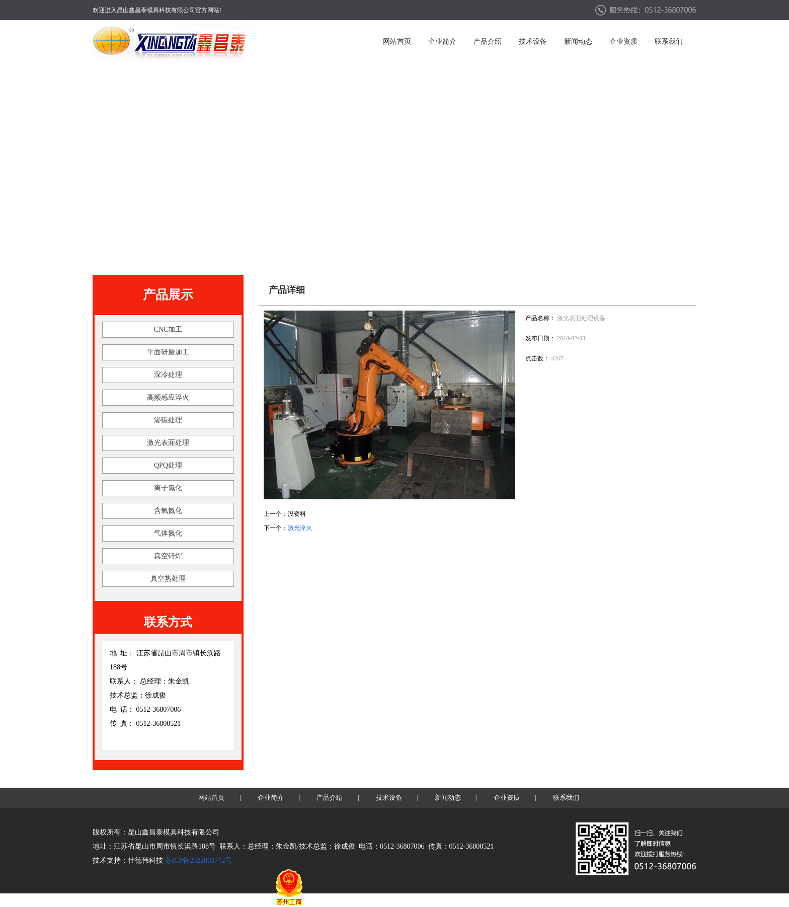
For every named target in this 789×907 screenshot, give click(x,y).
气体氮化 (168, 533)
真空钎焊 (168, 556)
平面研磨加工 (168, 352)
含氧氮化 (168, 510)
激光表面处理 (168, 442)
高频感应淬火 (168, 397)
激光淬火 (300, 528)
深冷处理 (168, 375)
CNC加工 (168, 329)
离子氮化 (168, 488)
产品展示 (168, 294)
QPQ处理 (168, 465)
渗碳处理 (168, 420)
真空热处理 (168, 578)
